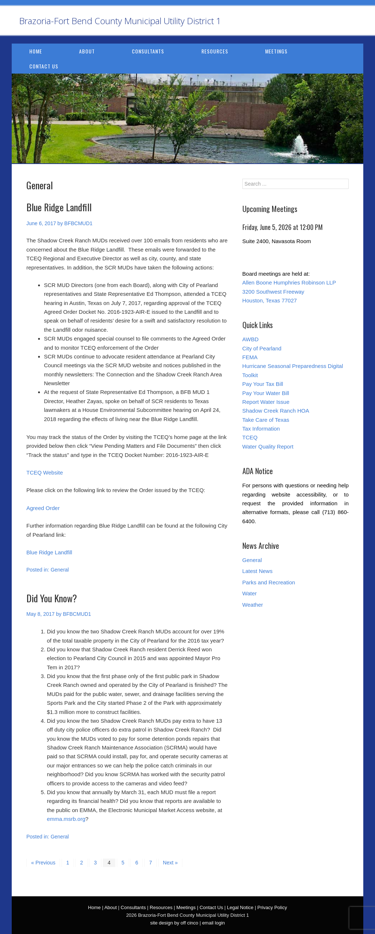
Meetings (276, 51)
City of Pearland (262, 348)
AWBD (250, 339)
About (87, 51)
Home (35, 51)
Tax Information (261, 428)
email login (213, 923)
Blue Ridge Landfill (59, 207)
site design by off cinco (174, 923)
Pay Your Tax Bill (262, 384)
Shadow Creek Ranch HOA (275, 411)
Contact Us (43, 66)
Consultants (148, 51)
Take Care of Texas (265, 420)
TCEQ (250, 437)
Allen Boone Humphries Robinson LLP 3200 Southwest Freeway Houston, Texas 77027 (289, 291)
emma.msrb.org (66, 819)
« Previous (43, 863)
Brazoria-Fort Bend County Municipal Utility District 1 (120, 21)
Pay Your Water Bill (265, 393)
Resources (214, 51)
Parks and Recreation (268, 582)
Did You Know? (51, 598)
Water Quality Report (268, 446)
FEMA (250, 357)
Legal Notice (240, 907)
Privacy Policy (272, 907)
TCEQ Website (44, 472)
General (60, 570)
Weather (252, 605)
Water (249, 593)
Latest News (257, 571)
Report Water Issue (266, 402)
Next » (170, 863)
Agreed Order (43, 508)
